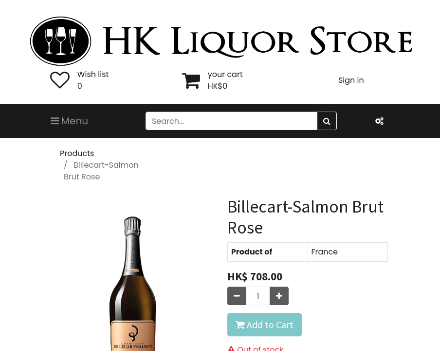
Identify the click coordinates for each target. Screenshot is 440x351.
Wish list (93, 74)
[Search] (327, 121)
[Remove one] (236, 296)
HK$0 (218, 86)
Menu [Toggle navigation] (70, 121)
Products (77, 153)
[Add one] (279, 296)
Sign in (351, 80)
